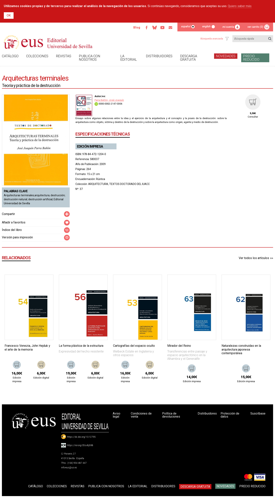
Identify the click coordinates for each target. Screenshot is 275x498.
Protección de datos (230, 415)
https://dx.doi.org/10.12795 (81, 437)
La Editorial (128, 57)
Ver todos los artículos (254, 258)
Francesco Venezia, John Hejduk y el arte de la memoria (27, 347)
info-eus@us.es (69, 467)
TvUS (162, 28)
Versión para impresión (17, 237)
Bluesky (154, 28)
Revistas (63, 56)
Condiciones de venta (141, 415)
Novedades (225, 56)
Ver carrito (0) (255, 26)
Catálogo (10, 56)
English (206, 26)
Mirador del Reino (179, 346)
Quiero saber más (240, 6)
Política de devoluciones (171, 415)
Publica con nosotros (89, 57)
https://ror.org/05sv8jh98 (80, 445)
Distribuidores (159, 56)
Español (185, 26)
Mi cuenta (228, 26)
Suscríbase (257, 413)
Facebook (146, 28)
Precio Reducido (251, 57)
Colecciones (37, 56)
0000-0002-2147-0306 (108, 103)
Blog (136, 27)
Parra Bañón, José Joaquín (109, 100)
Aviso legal (116, 415)
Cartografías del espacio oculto (134, 346)
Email (170, 28)
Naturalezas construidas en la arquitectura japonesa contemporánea (241, 349)
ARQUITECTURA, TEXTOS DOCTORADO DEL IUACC (119, 184)
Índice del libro (12, 230)
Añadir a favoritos (13, 222)
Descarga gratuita (188, 57)
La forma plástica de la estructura (81, 346)
